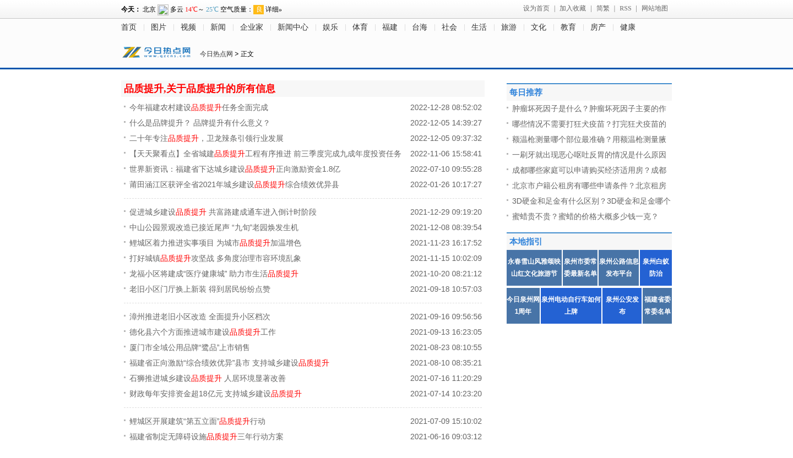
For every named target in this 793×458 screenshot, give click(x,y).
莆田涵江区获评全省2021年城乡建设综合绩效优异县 (234, 184)
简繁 (603, 8)
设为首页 (536, 8)
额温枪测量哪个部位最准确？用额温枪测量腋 (589, 139)
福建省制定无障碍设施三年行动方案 (206, 436)
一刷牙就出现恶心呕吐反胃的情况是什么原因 (589, 154)
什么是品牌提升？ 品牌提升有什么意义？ (199, 122)
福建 (390, 27)
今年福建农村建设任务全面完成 (198, 107)
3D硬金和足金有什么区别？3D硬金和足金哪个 (591, 201)
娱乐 (330, 27)
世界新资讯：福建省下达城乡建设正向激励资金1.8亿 (234, 169)
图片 (158, 27)
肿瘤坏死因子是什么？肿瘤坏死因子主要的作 (589, 108)
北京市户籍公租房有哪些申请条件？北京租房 (589, 185)
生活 (479, 27)
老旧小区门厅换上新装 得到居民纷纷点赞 (199, 289)
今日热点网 (216, 54)
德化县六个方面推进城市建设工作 (202, 332)
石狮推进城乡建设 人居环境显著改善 (207, 378)
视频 (188, 27)
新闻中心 (293, 27)
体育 (360, 27)
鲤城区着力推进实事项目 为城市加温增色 (215, 242)
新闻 (218, 27)
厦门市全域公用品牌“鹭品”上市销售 (189, 347)
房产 (598, 27)
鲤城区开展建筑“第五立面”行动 (197, 421)
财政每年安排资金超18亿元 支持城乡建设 (215, 393)
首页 (129, 27)
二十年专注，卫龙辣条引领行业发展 (206, 138)
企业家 (251, 27)
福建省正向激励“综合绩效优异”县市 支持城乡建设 (229, 362)
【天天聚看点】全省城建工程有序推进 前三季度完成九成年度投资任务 (265, 153)
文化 (538, 27)
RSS (625, 8)
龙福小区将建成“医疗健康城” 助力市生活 (213, 273)
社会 (449, 27)
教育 (568, 27)
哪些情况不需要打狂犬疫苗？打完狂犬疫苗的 (589, 123)
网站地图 (655, 8)
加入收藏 (573, 8)
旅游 (509, 27)
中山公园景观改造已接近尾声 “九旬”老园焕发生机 (213, 227)
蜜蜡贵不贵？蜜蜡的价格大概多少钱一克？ (585, 216)
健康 (628, 27)
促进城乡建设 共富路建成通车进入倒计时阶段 (223, 212)
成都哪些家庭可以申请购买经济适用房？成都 (589, 170)
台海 (419, 27)
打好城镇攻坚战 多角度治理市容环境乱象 (215, 258)
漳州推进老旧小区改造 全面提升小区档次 (199, 316)
